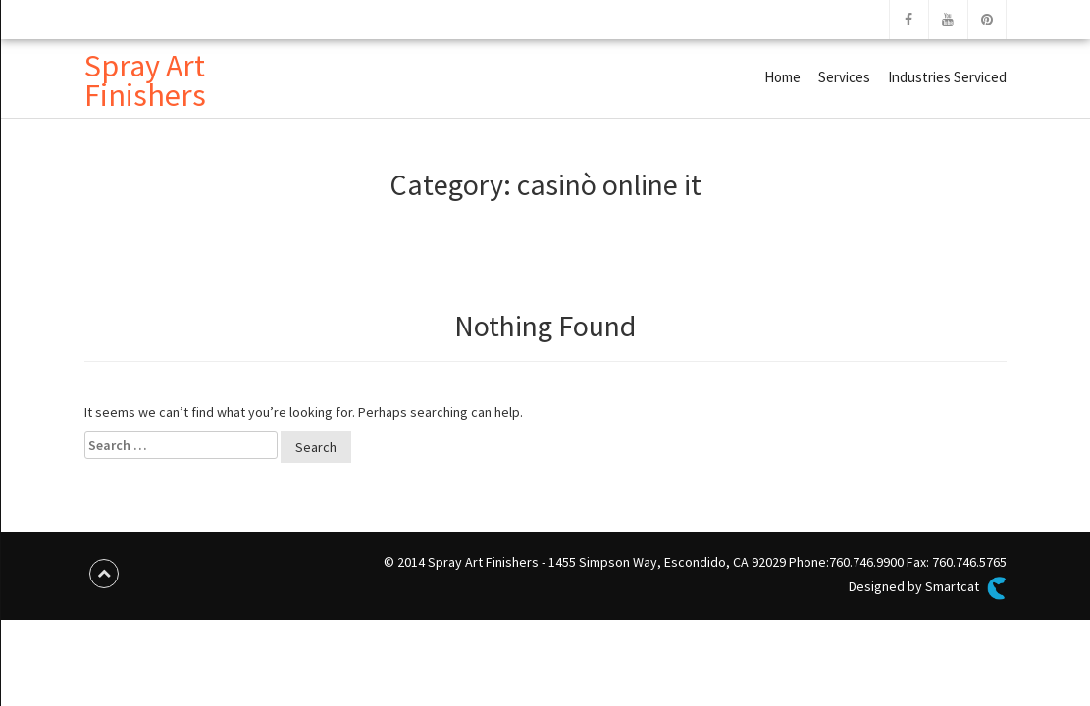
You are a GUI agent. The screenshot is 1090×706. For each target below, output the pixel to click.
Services (844, 77)
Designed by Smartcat (927, 588)
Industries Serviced (947, 77)
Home (782, 77)
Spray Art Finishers (145, 80)
